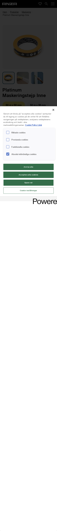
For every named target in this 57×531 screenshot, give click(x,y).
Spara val (28, 183)
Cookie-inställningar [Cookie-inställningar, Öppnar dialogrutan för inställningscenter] (28, 190)
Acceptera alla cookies (28, 175)
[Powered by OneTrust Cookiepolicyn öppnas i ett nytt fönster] (43, 199)
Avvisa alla (28, 167)
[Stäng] (53, 110)
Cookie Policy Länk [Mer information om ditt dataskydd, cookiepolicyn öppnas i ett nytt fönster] (33, 125)
